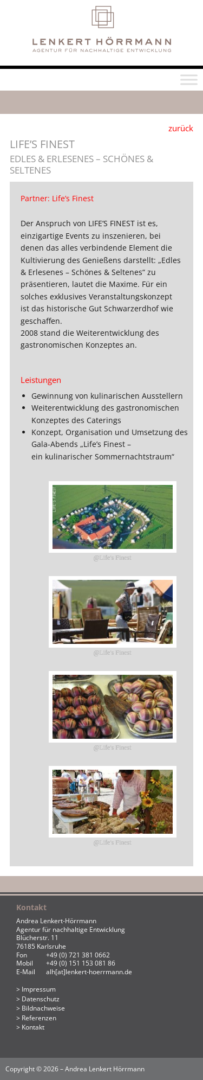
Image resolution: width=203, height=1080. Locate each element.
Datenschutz (41, 999)
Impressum (39, 989)
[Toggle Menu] (189, 80)
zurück (180, 128)
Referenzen (39, 1018)
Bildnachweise (43, 1008)
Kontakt (33, 1027)
